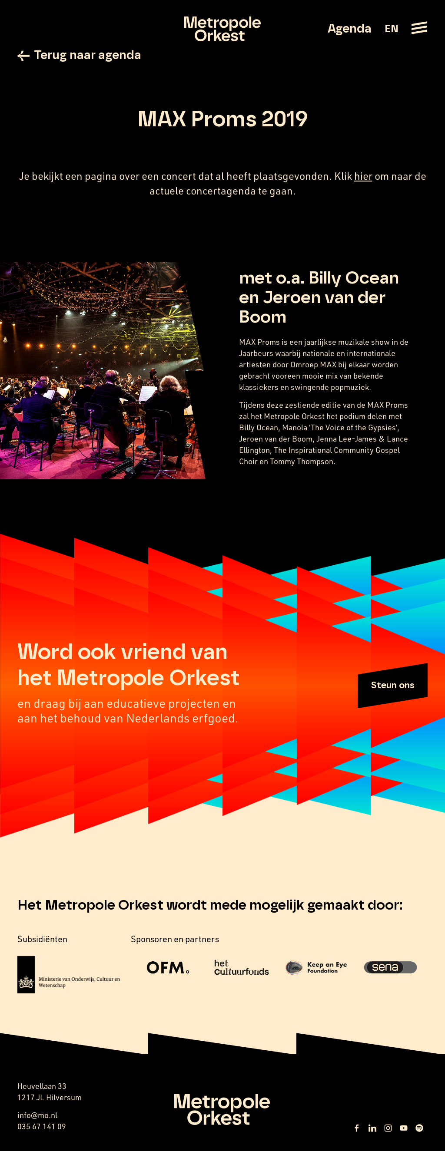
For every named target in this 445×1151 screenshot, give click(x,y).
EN (391, 29)
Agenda (350, 29)
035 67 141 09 (41, 1126)
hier (363, 175)
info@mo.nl (37, 1115)
